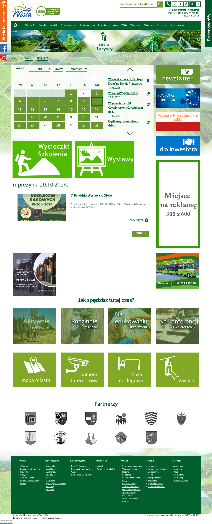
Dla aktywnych (52, 469)
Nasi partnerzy (154, 477)
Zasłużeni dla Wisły (130, 486)
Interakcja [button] (161, 25)
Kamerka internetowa (157, 469)
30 (83, 125)
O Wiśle (124, 460)
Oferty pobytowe (69, 25)
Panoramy (152, 466)
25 (19, 125)
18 (19, 117)
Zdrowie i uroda (27, 477)
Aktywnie (24, 466)
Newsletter (152, 480)
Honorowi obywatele (131, 489)
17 (96, 109)
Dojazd (100, 466)
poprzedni (3, 523)
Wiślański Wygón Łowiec (123, 93)
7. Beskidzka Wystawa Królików (91, 195)
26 (32, 125)
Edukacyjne (51, 474)
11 (19, 109)
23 (83, 117)
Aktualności (30, 25)
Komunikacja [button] (104, 25)
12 (32, 109)
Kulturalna (50, 480)
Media (150, 474)
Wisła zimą (149, 25)
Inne (48, 477)
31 (96, 125)
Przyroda (24, 471)
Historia (125, 471)
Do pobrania (153, 471)
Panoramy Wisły (129, 483)
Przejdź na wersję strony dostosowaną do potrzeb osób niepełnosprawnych (168, 4)
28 (58, 125)
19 (32, 117)
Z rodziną (50, 489)
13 (45, 109)
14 (58, 109)
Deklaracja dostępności (53, 518)
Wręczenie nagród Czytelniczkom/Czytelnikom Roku (125, 108)
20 (45, 117)
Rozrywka (24, 474)
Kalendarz (42, 25)
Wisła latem (135, 25)
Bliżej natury (51, 466)
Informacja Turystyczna (132, 466)
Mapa (115, 25)
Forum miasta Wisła (156, 486)
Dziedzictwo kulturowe (30, 469)
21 (58, 117)
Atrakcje (54, 25)
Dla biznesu (51, 471)
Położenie (126, 474)
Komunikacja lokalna (106, 469)
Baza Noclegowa (78, 466)
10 (96, 101)
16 (83, 109)
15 (71, 109)
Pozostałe (176, 460)
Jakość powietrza (177, 25)
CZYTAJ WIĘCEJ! (136, 220)
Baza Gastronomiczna (80, 469)
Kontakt (125, 501)
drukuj (140, 233)
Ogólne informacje (130, 469)
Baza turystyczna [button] (87, 25)
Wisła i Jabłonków (130, 498)
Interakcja (151, 460)
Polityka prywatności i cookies (26, 518)
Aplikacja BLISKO (155, 483)
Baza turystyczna (77, 460)
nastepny (10, 523)
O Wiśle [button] (124, 25)
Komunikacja (101, 460)
